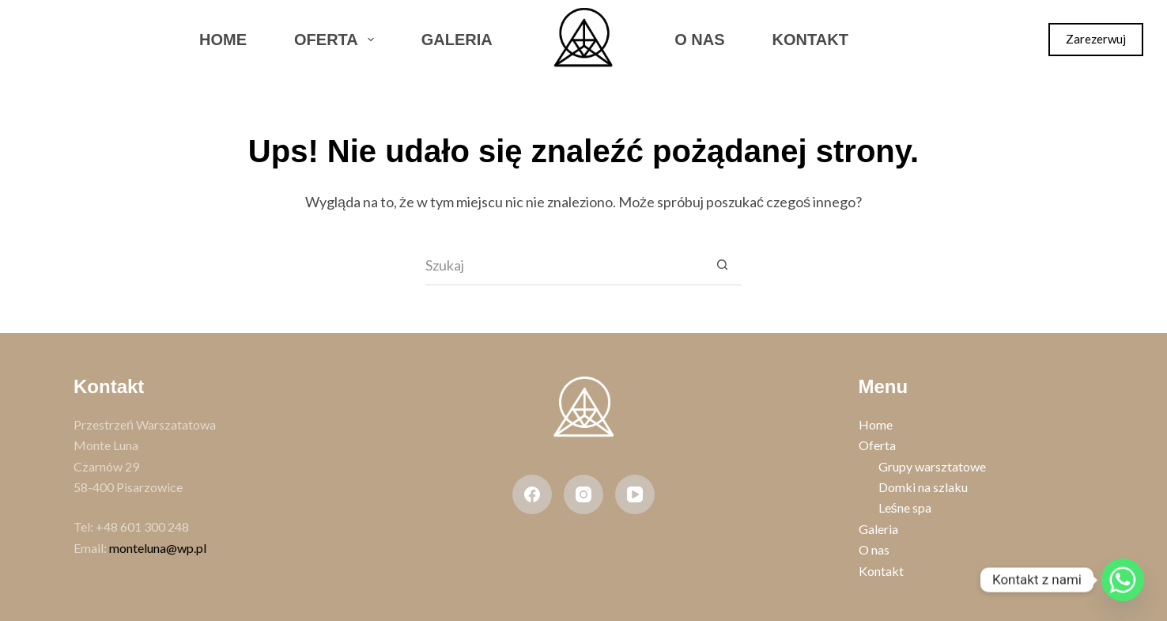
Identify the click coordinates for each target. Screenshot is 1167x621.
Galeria (457, 39)
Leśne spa (904, 507)
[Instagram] (81, 40)
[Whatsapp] (1122, 580)
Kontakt (810, 39)
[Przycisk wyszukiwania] (722, 266)
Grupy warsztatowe (932, 466)
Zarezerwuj (1096, 39)
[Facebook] (39, 40)
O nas (699, 39)
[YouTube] (635, 494)
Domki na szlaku (923, 486)
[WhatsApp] (122, 40)
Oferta (337, 39)
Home (223, 39)
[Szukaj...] (563, 266)
